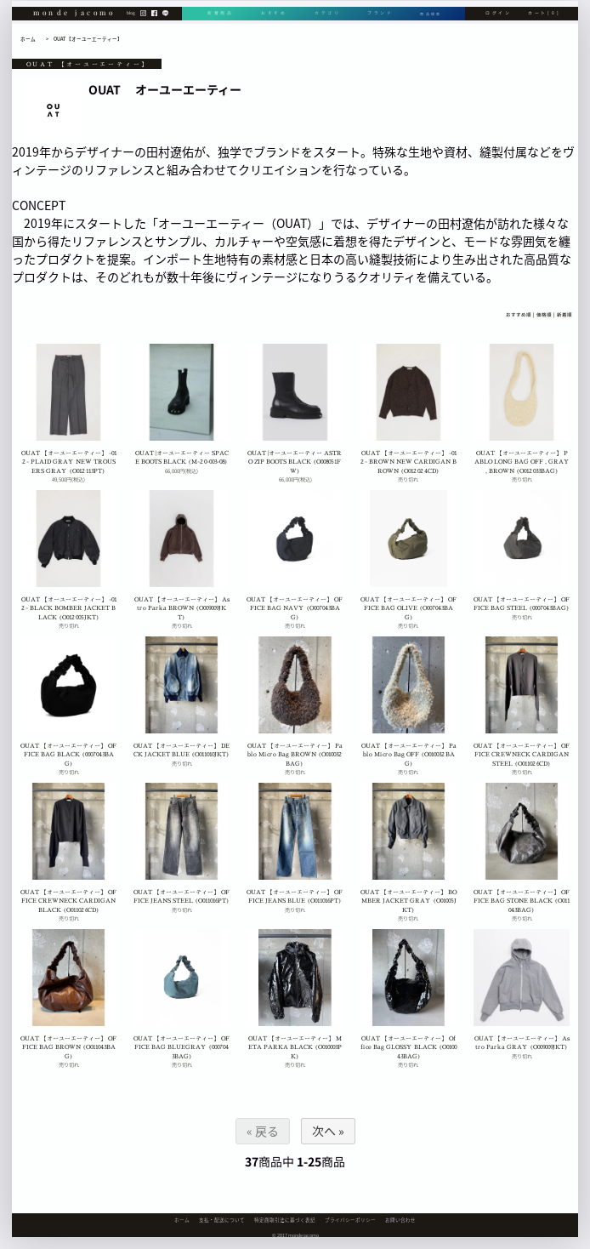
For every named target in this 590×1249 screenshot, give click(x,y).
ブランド (376, 23)
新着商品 (220, 23)
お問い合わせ (400, 1220)
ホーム (28, 39)
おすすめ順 (518, 314)
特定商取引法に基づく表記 (284, 1220)
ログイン (498, 23)
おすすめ (272, 23)
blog (131, 23)
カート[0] (543, 23)
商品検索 (429, 23)
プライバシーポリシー (350, 1220)
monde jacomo (75, 22)
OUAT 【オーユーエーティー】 (88, 39)
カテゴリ (324, 23)
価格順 (544, 314)
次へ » (327, 1130)
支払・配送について (222, 1220)
